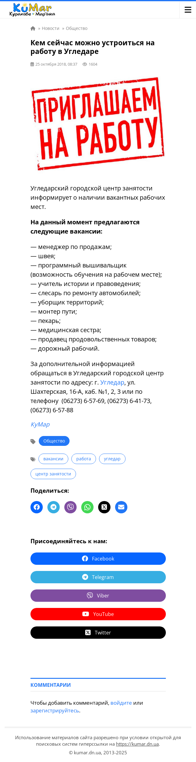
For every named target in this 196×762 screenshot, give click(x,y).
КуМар (40, 424)
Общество (54, 441)
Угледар (112, 382)
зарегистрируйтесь (54, 710)
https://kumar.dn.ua (137, 744)
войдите (121, 702)
